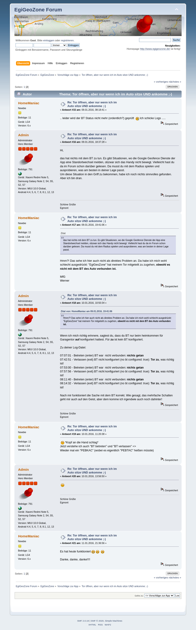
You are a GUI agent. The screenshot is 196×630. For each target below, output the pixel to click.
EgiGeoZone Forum (38, 10)
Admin (23, 135)
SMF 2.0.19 (83, 621)
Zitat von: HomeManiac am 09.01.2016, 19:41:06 (86, 311)
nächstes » (175, 81)
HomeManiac (28, 103)
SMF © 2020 (97, 621)
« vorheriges (161, 81)
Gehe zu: (139, 595)
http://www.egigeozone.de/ (155, 48)
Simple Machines (113, 621)
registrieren (67, 40)
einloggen (48, 40)
